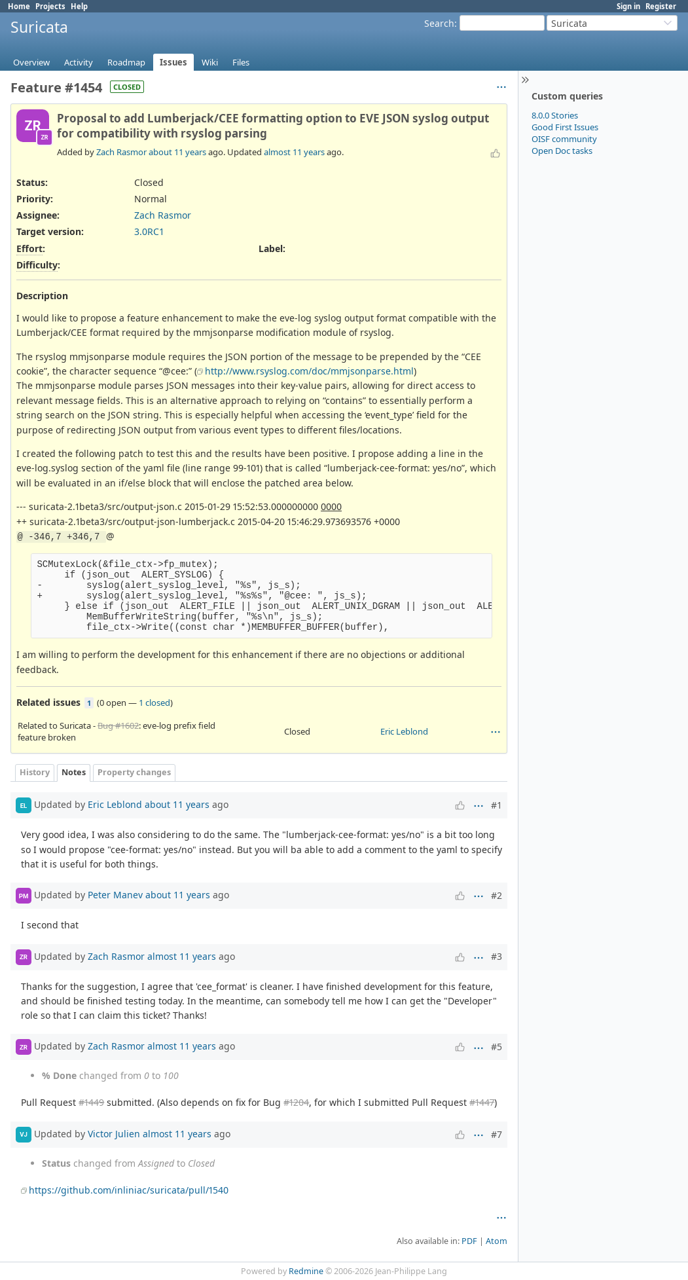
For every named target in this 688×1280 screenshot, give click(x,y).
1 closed (154, 702)
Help (79, 6)
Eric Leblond (404, 731)
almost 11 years (294, 152)
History (35, 772)
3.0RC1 (149, 231)
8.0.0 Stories (555, 115)
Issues (173, 62)
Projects (50, 6)
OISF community (564, 139)
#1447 (481, 1102)
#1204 (296, 1102)
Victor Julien (114, 1133)
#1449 (91, 1102)
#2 (496, 895)
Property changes (134, 772)
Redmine (306, 1271)
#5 (496, 1046)
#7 (496, 1134)
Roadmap (126, 62)
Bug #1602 (118, 725)
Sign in (628, 6)
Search (439, 23)
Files (240, 62)
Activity (78, 62)
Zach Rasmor (121, 152)
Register (660, 6)
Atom (496, 1241)
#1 (496, 805)
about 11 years (177, 152)
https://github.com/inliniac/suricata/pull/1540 (128, 1190)
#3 (496, 956)
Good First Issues (565, 127)
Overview (31, 62)
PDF (469, 1241)
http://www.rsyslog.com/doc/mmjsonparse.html (309, 371)
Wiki (210, 62)
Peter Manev (115, 894)
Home (19, 6)
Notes (74, 772)
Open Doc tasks (562, 150)
